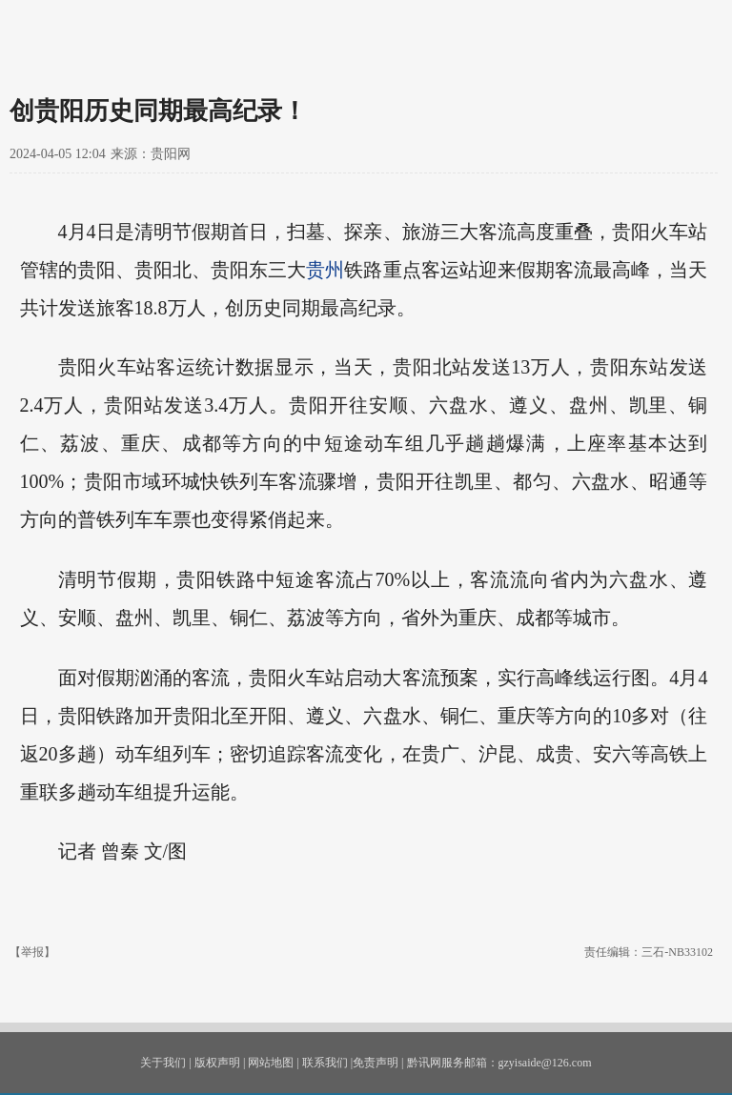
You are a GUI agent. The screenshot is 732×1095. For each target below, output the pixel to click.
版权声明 (217, 1062)
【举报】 (32, 952)
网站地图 (271, 1062)
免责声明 (375, 1062)
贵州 (325, 269)
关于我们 (163, 1062)
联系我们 (325, 1062)
